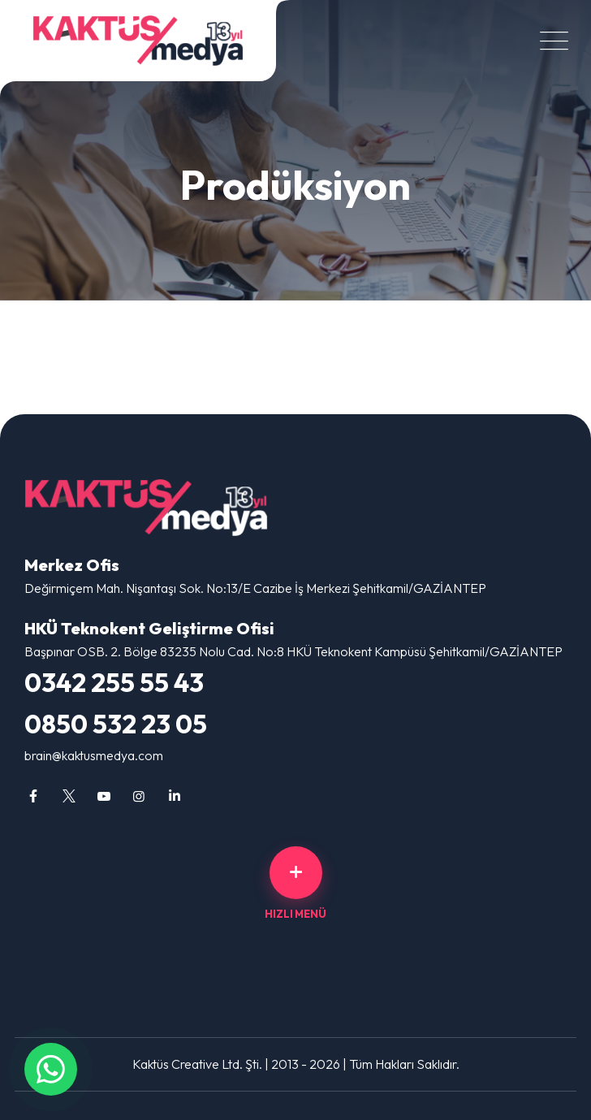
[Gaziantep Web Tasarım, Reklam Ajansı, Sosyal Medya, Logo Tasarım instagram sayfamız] (139, 796)
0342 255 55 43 (114, 682)
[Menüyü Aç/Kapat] (550, 41)
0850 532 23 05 (115, 723)
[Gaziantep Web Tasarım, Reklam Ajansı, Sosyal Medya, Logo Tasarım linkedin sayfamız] (174, 796)
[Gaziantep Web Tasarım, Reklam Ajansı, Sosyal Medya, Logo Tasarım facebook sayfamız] (33, 796)
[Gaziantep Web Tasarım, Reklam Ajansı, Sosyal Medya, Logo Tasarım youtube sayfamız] (104, 796)
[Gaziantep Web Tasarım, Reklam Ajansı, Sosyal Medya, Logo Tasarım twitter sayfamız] (68, 796)
